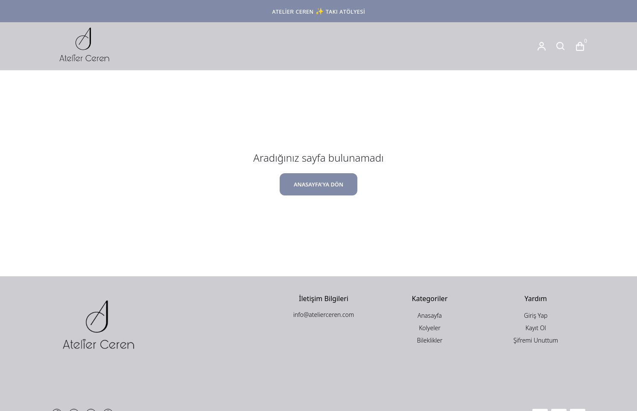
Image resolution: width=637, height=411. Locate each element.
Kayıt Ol (536, 328)
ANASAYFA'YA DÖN (318, 184)
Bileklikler (429, 340)
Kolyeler (430, 328)
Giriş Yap (535, 315)
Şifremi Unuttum (535, 340)
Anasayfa (430, 315)
